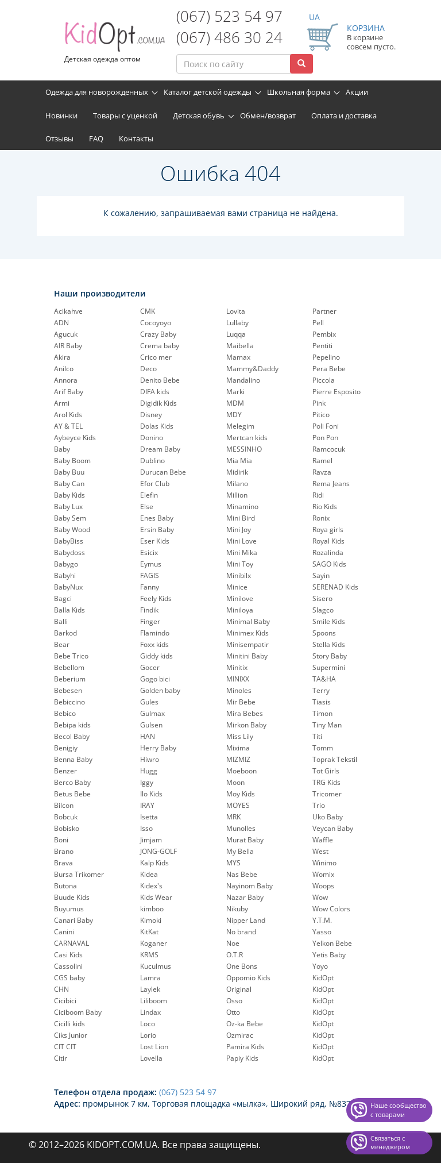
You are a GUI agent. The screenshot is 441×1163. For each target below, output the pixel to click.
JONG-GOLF (158, 851)
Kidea (149, 874)
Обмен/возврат (268, 115)
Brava (63, 863)
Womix (323, 874)
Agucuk (66, 334)
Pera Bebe (329, 368)
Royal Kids (328, 541)
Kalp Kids (154, 863)
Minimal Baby (248, 621)
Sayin (321, 575)
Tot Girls (325, 771)
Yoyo (320, 966)
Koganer (153, 943)
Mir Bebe (241, 702)
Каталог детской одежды (208, 92)
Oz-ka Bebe (244, 1024)
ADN (61, 323)
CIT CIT (65, 1047)
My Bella (240, 851)
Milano (237, 483)
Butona (65, 886)
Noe (232, 943)
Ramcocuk (328, 449)
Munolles (241, 828)
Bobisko (66, 828)
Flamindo (154, 633)
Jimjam (151, 840)
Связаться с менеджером (390, 1143)
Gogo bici (155, 679)
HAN (147, 736)
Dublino (152, 460)
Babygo (66, 564)
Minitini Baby (247, 656)
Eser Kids (154, 541)
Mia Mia (239, 460)
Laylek (150, 989)
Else (146, 506)
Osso (234, 1001)
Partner (324, 311)
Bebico (65, 713)
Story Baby (329, 656)
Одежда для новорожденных (96, 92)
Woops (323, 886)
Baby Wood (72, 529)
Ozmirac (239, 1035)
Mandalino (243, 380)
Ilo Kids (151, 794)
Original (239, 989)
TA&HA (324, 679)
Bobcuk (66, 817)
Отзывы (59, 138)
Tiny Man (327, 725)
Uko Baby (327, 817)
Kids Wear (156, 897)
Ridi (318, 495)
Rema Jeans (331, 483)
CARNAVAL (71, 943)
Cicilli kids (69, 1024)
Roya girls (327, 529)
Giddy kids (156, 656)
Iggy (146, 782)
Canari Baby (73, 920)
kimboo (152, 909)
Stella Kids (328, 644)
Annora (66, 380)
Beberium (70, 679)
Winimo (324, 863)
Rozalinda (327, 552)
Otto (233, 1012)
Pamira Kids (245, 1047)
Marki (235, 391)
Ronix (321, 518)
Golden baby (160, 690)
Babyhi (65, 575)
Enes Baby (156, 518)
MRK (233, 817)
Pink (319, 403)
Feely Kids (156, 598)
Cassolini (68, 966)
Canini (64, 932)
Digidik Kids (158, 403)
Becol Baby (72, 736)
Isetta (149, 817)
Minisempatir (247, 644)
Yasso (321, 932)
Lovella (151, 1058)
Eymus (150, 564)
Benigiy (66, 748)
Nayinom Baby (249, 886)
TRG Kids (326, 782)
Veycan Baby (332, 828)
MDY (234, 414)
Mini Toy (239, 564)
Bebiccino (69, 702)
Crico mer (156, 357)
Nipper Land (245, 920)
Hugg (148, 771)
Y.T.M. (322, 920)
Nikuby (237, 909)
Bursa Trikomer (79, 874)
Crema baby (159, 346)
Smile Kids (328, 621)
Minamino (242, 506)
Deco (148, 368)
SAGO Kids (329, 564)
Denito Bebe (160, 380)
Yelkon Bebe (332, 943)
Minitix (236, 667)
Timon (322, 713)
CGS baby (69, 978)
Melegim (240, 426)
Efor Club (154, 483)
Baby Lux (68, 506)
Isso (146, 828)
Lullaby (237, 323)
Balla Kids (69, 610)
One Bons (241, 966)
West (320, 851)
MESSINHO (244, 449)
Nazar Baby (245, 897)
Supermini (328, 667)
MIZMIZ (238, 759)
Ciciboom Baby (78, 1012)
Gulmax (152, 713)
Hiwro (149, 759)
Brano (64, 851)
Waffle (322, 840)
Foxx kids (154, 644)
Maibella (240, 346)
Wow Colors (331, 909)
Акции (357, 92)
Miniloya (239, 610)
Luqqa (236, 334)
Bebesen (68, 690)
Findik (149, 610)
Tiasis (321, 702)
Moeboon (241, 771)
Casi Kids (68, 955)
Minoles (239, 690)
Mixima (238, 748)
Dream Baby (160, 449)
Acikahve (68, 311)
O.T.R (234, 955)
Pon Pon (325, 437)
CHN (61, 989)
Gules (149, 702)
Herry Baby (158, 748)
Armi (61, 403)
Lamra (150, 978)
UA (314, 16)
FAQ (96, 138)
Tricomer (327, 794)
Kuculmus (155, 966)
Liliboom (153, 1001)
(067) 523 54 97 (229, 16)
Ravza (321, 472)
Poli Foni (325, 426)
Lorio (148, 1035)
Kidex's (151, 886)
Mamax (238, 357)
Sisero (322, 598)
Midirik (237, 472)
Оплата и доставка (344, 115)
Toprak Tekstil (334, 759)
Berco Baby (72, 782)
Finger (150, 621)
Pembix (324, 334)
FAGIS (149, 575)
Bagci (63, 598)
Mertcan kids (247, 437)
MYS (233, 863)
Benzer (65, 771)
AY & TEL (68, 426)
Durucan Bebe (163, 472)
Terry (321, 690)
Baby (62, 449)
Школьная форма (298, 92)
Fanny (149, 587)
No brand (241, 932)
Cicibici (65, 1001)
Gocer (150, 667)
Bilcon (64, 805)
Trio (318, 805)
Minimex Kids (247, 633)
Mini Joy (238, 529)
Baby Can (69, 483)
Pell (318, 323)
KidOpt (323, 978)
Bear (61, 644)
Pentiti (322, 346)
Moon (235, 782)
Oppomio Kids (248, 978)
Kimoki (150, 920)
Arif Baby (68, 391)
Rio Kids (324, 506)
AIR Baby (68, 346)
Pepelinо (326, 357)
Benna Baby (73, 759)
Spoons (324, 633)
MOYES (238, 805)
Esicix (149, 552)
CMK (147, 311)
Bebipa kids (72, 725)
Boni (61, 840)
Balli (61, 621)
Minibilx (238, 575)
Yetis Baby (329, 955)
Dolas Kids (156, 426)
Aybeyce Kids (75, 437)
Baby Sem (70, 518)
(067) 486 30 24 (229, 37)
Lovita (235, 311)
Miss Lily (239, 736)
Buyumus (69, 909)
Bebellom (69, 667)
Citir (60, 1058)
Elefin (149, 495)
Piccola (323, 380)
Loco (147, 1024)
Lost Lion (154, 1047)
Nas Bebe (241, 874)
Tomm (322, 748)
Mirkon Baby (246, 725)
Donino (151, 437)
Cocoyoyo (155, 323)
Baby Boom (72, 460)
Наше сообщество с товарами (398, 1110)
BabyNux (68, 587)
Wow (320, 897)
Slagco (323, 610)
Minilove (239, 598)
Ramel (322, 460)
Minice (236, 587)
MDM (235, 403)
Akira (62, 357)
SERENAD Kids (335, 587)
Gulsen (151, 725)
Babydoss (69, 552)
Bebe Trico (71, 656)
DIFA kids (154, 391)
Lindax (150, 1012)
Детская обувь (199, 115)
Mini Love (241, 541)
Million (236, 495)
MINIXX (237, 679)
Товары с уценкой (125, 115)
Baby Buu (69, 472)
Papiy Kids (242, 1058)
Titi (317, 736)
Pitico (321, 414)
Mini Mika (241, 552)
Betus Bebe (72, 794)
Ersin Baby (157, 529)
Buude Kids (72, 897)
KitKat (149, 932)
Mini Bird (240, 518)
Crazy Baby (158, 334)
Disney (151, 414)
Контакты (136, 138)
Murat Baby (245, 840)
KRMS (149, 955)
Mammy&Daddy (252, 368)
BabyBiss (68, 541)
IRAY (147, 805)
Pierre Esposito (336, 391)
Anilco (64, 368)
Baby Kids (69, 495)
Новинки (61, 115)
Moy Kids (240, 794)
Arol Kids (68, 414)
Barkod (65, 633)
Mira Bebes (244, 713)
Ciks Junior (70, 1035)
